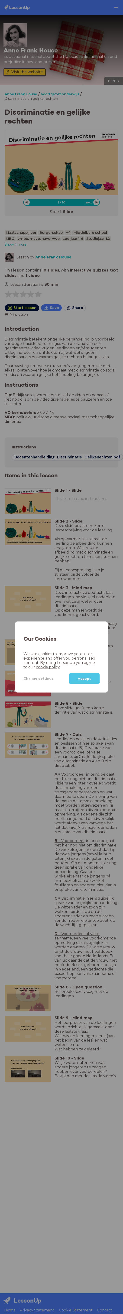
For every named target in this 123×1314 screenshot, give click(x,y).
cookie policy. (48, 667)
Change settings (38, 678)
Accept (84, 678)
